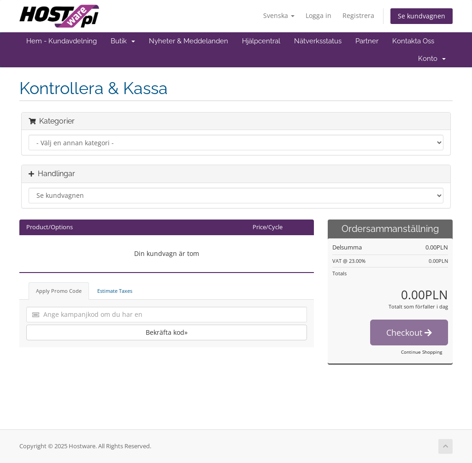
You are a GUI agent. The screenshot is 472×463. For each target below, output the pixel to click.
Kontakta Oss (413, 41)
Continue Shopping (421, 352)
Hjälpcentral (261, 41)
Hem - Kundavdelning (61, 41)
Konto (432, 58)
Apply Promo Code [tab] (59, 290)
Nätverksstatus (318, 41)
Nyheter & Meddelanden (188, 41)
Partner (366, 41)
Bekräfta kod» (167, 332)
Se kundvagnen (421, 16)
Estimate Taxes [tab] (114, 290)
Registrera (358, 15)
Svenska (279, 15)
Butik (123, 41)
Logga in (318, 15)
